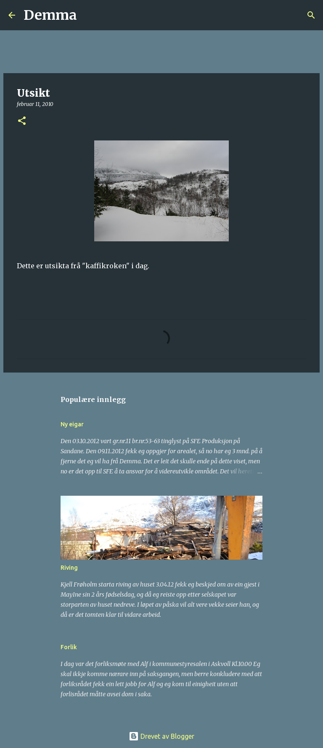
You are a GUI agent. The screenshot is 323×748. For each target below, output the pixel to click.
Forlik (69, 647)
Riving (69, 567)
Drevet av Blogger (161, 736)
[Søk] (89, 15)
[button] (22, 121)
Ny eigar (72, 424)
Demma (50, 15)
